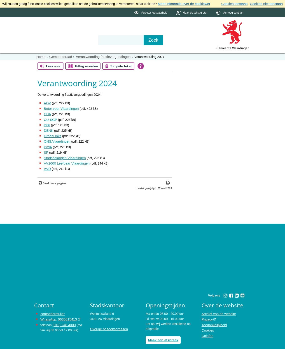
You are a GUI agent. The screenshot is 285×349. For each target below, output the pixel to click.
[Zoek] (191, 40)
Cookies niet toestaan (267, 3)
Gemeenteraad (59, 56)
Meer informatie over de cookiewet (182, 3)
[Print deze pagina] (168, 177)
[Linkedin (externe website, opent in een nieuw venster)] (236, 289)
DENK (48, 127)
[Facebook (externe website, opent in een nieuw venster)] (231, 289)
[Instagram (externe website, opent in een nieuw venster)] (225, 289)
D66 (47, 122)
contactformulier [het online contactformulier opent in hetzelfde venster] (51, 308)
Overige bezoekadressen (107, 323)
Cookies (207, 323)
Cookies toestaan (238, 3)
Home (40, 56)
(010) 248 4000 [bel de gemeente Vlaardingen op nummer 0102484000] (63, 318)
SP (46, 148)
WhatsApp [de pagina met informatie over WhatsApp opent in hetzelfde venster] (47, 313)
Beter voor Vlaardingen (60, 107)
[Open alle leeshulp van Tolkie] (141, 65)
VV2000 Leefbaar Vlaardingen (65, 158)
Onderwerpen (47, 32)
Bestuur (76, 32)
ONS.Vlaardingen (56, 138)
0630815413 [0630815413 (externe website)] (65, 313)
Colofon (207, 328)
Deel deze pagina (54, 177)
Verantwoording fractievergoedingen (99, 56)
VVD (47, 163)
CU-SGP (50, 117)
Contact (130, 32)
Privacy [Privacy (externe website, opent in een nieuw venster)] (207, 313)
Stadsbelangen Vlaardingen (63, 153)
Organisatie (103, 32)
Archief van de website (218, 308)
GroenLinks (52, 132)
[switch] (151, 12)
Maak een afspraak (162, 334)
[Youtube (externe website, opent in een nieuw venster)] (242, 289)
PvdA (47, 143)
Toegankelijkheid (213, 318)
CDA (47, 112)
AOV (47, 102)
